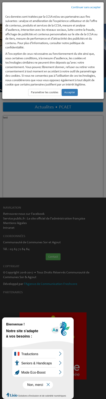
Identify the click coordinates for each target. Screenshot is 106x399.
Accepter (69, 92)
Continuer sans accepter (86, 7)
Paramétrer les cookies (44, 92)
